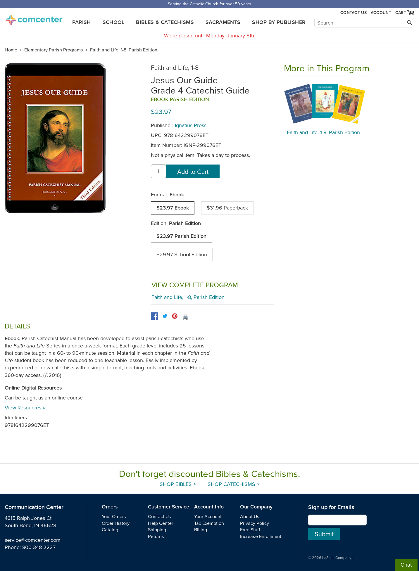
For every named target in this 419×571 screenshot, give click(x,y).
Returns (156, 536)
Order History (116, 523)
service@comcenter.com (33, 540)
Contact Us (353, 12)
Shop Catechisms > (233, 484)
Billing (200, 530)
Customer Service (168, 507)
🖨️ (185, 317)
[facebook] (154, 316)
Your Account (208, 517)
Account (381, 12)
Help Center (160, 523)
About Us (249, 517)
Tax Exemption (209, 523)
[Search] (364, 22)
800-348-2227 (39, 547)
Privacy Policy (254, 523)
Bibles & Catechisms (165, 22)
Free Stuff (250, 530)
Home (11, 50)
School (114, 22)
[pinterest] (174, 316)
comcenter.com (34, 18)
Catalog (110, 530)
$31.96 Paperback (227, 208)
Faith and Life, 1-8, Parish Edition (123, 50)
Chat (406, 565)
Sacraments (223, 22)
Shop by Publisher (278, 22)
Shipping (157, 530)
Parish (81, 22)
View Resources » (25, 407)
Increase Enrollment (260, 536)
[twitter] (164, 316)
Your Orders (114, 517)
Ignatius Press (190, 125)
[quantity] (158, 171)
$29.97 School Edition (181, 254)
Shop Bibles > (178, 484)
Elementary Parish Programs (53, 50)
